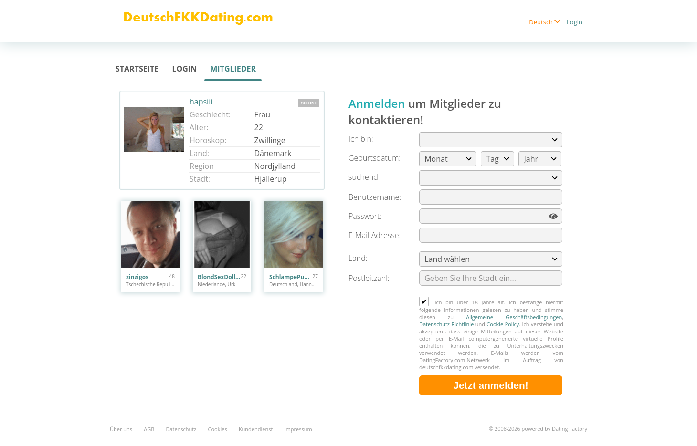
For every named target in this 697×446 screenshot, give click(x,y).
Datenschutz (181, 429)
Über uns (121, 429)
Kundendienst (256, 429)
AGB (149, 429)
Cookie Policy (502, 324)
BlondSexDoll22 (219, 277)
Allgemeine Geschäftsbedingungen (514, 317)
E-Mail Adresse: (374, 235)
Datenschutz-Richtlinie (446, 324)
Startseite (137, 68)
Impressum (298, 429)
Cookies (217, 429)
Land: (357, 258)
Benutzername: (374, 197)
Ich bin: (360, 139)
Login (574, 22)
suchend (363, 177)
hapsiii (201, 101)
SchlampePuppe (291, 277)
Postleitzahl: (369, 278)
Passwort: (364, 216)
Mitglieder (233, 68)
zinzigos (137, 277)
